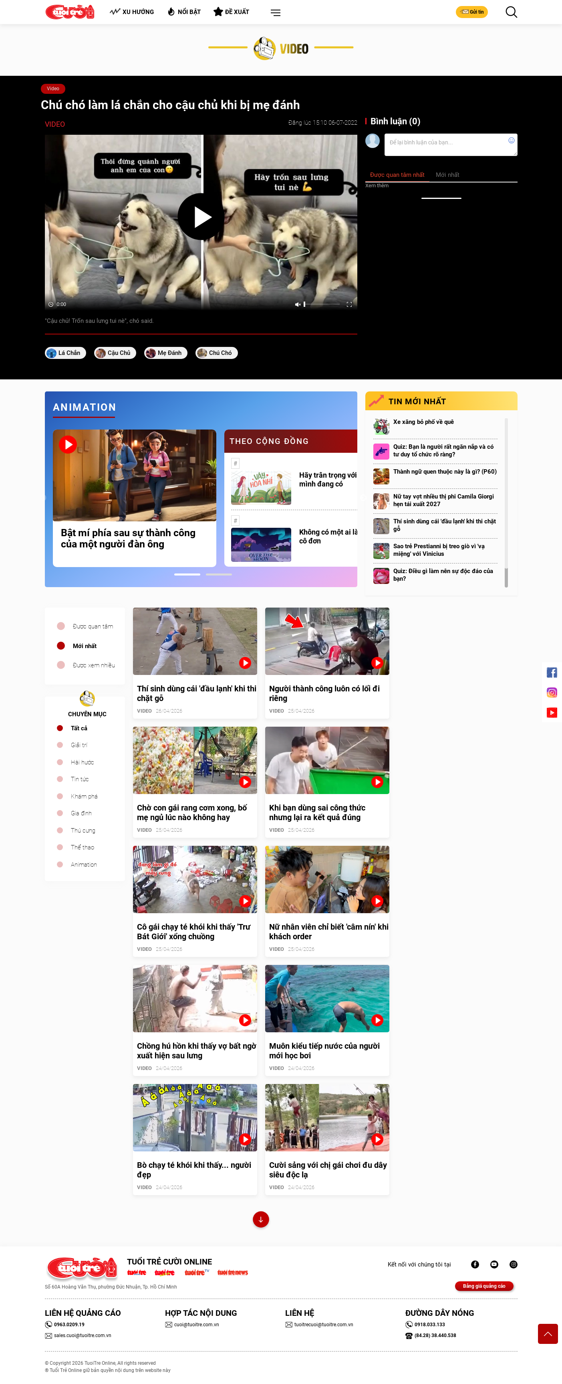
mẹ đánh (169, 353)
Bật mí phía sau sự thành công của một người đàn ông (128, 538)
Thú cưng (83, 830)
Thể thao (82, 847)
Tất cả (79, 728)
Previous (43, 498)
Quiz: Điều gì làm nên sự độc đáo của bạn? (443, 574)
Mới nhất (85, 646)
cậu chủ (119, 353)
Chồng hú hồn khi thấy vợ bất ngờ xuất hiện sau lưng (196, 1050)
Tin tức (80, 779)
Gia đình (81, 813)
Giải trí (79, 745)
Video (53, 88)
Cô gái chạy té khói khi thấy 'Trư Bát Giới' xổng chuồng (193, 931)
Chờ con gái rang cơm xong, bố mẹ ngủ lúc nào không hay (192, 812)
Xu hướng (131, 12)
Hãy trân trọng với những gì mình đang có (343, 479)
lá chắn (69, 353)
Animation (84, 864)
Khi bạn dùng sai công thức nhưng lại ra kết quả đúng (317, 812)
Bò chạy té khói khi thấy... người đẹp (194, 1169)
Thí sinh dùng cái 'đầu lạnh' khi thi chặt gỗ (444, 525)
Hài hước (82, 762)
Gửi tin (472, 11)
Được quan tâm (93, 626)
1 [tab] (187, 574)
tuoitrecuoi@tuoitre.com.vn (319, 1324)
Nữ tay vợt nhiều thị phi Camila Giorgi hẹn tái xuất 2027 (443, 500)
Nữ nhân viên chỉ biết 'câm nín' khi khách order (329, 931)
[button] (274, 13)
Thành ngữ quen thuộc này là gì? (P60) (445, 471)
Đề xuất (231, 11)
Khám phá (84, 796)
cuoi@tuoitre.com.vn (192, 1324)
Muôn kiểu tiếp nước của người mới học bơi (324, 1050)
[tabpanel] (134, 498)
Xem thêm (377, 185)
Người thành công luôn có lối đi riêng (324, 693)
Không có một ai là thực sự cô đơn (341, 536)
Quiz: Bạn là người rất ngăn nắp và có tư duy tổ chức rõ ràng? (443, 450)
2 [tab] (219, 574)
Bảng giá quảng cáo (484, 1286)
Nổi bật (184, 11)
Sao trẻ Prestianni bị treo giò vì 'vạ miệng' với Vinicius (439, 550)
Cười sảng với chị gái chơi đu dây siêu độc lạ (328, 1169)
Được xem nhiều (94, 665)
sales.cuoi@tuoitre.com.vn (78, 1335)
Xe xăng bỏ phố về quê (423, 422)
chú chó (220, 353)
